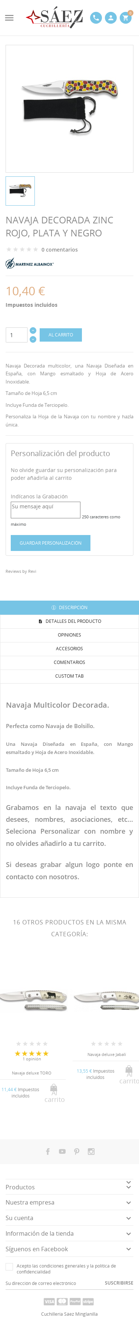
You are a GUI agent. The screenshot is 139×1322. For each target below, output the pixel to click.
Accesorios (69, 648)
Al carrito (61, 335)
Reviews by (21, 571)
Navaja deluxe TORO (32, 1072)
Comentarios (69, 662)
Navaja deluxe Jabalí (106, 1054)
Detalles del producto (72, 621)
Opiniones (69, 635)
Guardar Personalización (51, 543)
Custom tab (69, 676)
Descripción (72, 607)
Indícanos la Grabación (39, 496)
